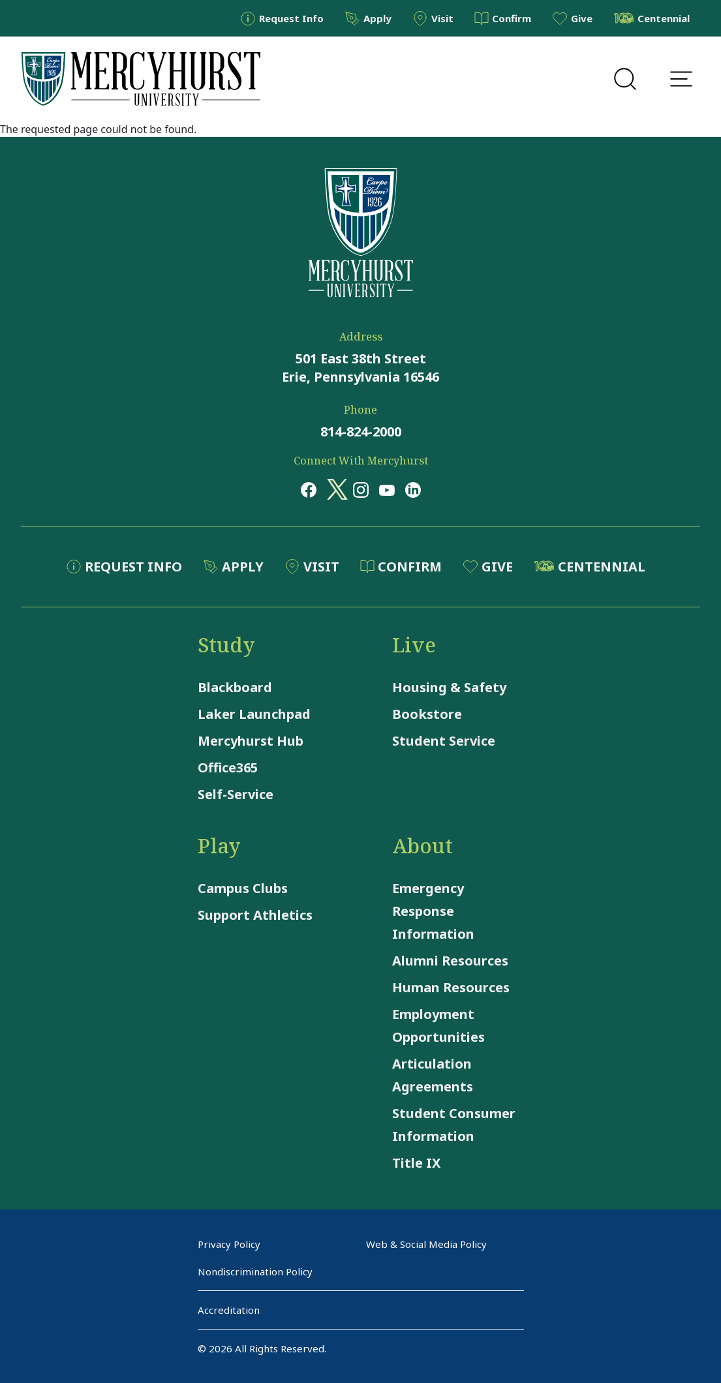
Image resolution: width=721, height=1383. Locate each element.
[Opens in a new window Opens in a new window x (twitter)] (335, 489)
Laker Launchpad (254, 714)
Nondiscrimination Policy (255, 1271)
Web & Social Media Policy (426, 1244)
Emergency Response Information (433, 911)
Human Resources (451, 987)
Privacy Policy (229, 1244)
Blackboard (235, 687)
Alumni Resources (450, 960)
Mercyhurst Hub (250, 741)
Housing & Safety (449, 687)
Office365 (228, 767)
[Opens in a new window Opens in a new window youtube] (387, 489)
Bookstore (427, 714)
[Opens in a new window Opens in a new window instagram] (361, 489)
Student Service (443, 741)
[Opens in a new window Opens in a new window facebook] (308, 489)
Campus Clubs (243, 888)
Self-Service (235, 794)
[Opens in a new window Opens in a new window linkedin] (413, 489)
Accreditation (229, 1309)
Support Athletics (255, 915)
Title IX (416, 1163)
